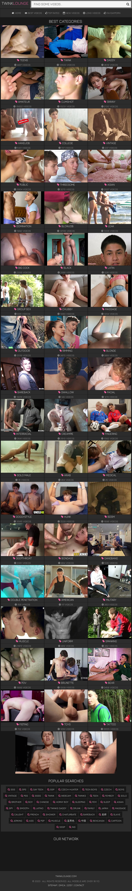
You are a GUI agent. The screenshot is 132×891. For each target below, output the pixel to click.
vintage (11, 795)
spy (9, 808)
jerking (16, 820)
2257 (69, 885)
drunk (75, 808)
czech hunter (68, 789)
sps (22, 789)
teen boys (89, 789)
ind (72, 826)
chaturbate (67, 814)
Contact (79, 885)
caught (17, 814)
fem (93, 801)
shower (49, 814)
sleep (105, 801)
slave (115, 814)
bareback (87, 814)
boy (29, 801)
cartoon (114, 820)
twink (49, 795)
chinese (43, 801)
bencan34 (97, 820)
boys (120, 789)
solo (122, 795)
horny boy (60, 801)
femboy (108, 795)
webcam (64, 795)
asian (118, 801)
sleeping (78, 801)
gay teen (36, 789)
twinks (80, 795)
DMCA (62, 885)
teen (94, 795)
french (33, 814)
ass (30, 820)
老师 (102, 814)
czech (106, 789)
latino (38, 808)
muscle (54, 820)
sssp (60, 826)
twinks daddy (56, 808)
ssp (50, 789)
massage (119, 808)
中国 (82, 820)
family (90, 808)
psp (41, 820)
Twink (15, 3)
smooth (23, 808)
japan (103, 808)
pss (24, 795)
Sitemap (52, 885)
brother (15, 801)
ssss (36, 795)
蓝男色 (69, 820)
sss (11, 789)
